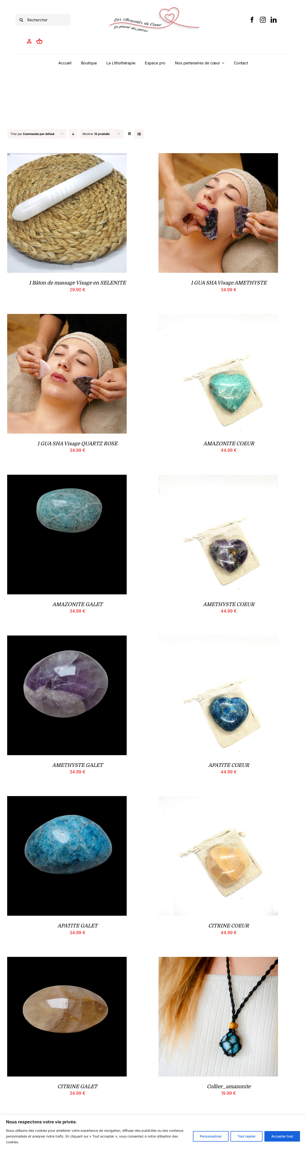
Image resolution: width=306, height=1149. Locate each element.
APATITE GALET (77, 926)
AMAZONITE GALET (77, 604)
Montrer (96, 134)
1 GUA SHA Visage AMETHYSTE (229, 283)
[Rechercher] (43, 20)
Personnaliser (211, 1136)
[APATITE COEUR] (218, 639)
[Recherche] (21, 20)
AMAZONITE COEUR (228, 443)
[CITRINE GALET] (67, 960)
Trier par (32, 134)
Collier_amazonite (229, 1086)
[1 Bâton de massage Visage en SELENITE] (67, 156)
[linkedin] (274, 20)
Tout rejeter (246, 1136)
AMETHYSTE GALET (77, 765)
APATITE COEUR (228, 765)
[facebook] (252, 20)
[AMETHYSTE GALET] (67, 639)
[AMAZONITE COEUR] (218, 317)
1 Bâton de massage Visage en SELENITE (77, 283)
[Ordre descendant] (73, 134)
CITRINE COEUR (228, 926)
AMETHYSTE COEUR (228, 604)
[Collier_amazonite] (218, 960)
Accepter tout (282, 1136)
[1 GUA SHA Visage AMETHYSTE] (218, 156)
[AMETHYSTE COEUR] (218, 478)
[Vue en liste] (139, 134)
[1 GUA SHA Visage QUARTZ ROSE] (67, 317)
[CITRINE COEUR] (218, 799)
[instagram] (263, 20)
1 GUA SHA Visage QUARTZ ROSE (77, 443)
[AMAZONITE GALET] (67, 478)
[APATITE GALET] (67, 799)
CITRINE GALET (77, 1086)
